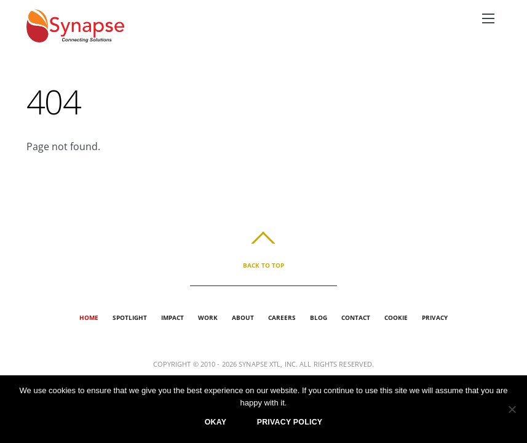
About (243, 317)
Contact (355, 317)
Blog (318, 317)
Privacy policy (290, 422)
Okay (216, 422)
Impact (172, 317)
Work (208, 317)
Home (88, 317)
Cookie (396, 317)
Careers (282, 317)
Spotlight (130, 317)
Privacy (435, 317)
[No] (511, 409)
